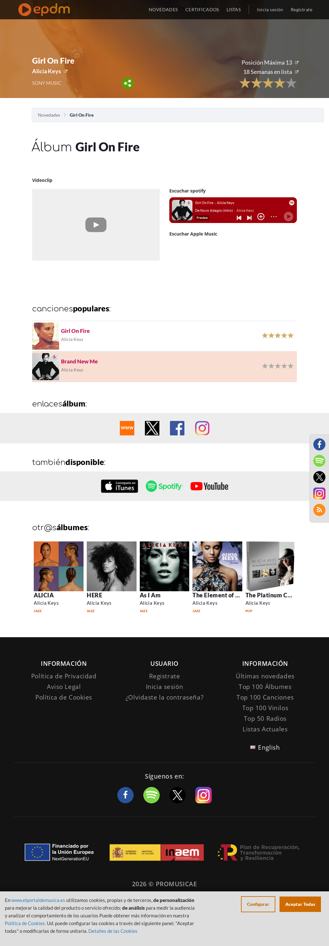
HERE (94, 595)
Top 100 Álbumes (265, 687)
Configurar (258, 904)
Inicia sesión (270, 9)
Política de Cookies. (25, 923)
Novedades (49, 115)
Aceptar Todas (300, 904)
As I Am (150, 595)
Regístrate (301, 9)
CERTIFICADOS (202, 9)
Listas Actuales (265, 729)
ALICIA (44, 595)
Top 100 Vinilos (265, 708)
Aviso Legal (64, 687)
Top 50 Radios (265, 718)
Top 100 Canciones (265, 697)
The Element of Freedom (226, 595)
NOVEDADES (163, 9)
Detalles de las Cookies (113, 931)
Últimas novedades (265, 676)
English (269, 747)
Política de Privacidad (64, 676)
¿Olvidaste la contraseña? (164, 697)
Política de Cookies (63, 697)
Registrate (164, 676)
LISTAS (234, 9)
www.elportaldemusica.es (38, 900)
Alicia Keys (46, 71)
